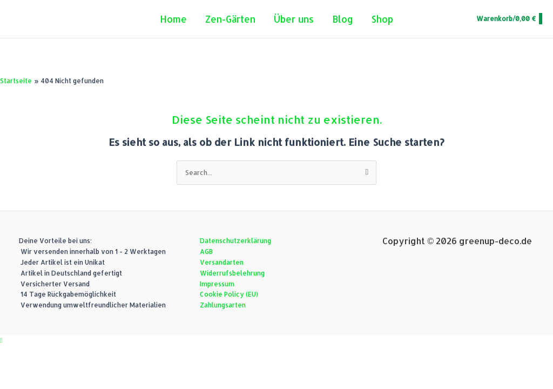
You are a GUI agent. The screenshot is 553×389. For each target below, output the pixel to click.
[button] (1, 340)
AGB (206, 251)
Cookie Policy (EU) (229, 294)
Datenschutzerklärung (235, 241)
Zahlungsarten (223, 305)
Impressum (217, 284)
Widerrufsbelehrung (232, 273)
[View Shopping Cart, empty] (508, 19)
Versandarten (222, 262)
